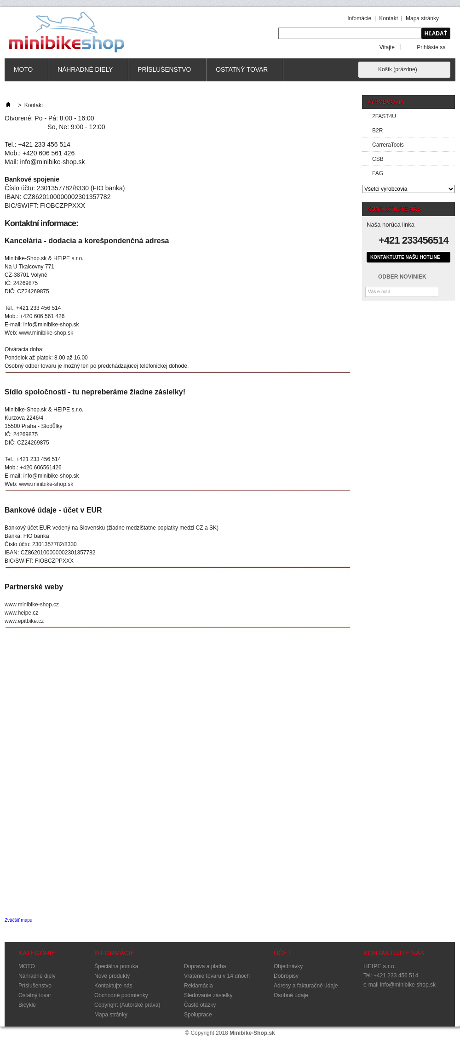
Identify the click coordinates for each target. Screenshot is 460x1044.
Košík (397, 69)
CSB (378, 159)
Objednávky (288, 966)
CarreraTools (388, 145)
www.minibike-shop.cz (32, 604)
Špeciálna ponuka (116, 966)
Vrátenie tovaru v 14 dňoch (217, 976)
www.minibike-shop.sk (46, 333)
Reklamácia (198, 985)
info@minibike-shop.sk (408, 984)
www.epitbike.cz (24, 621)
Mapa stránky (422, 18)
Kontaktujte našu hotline (405, 257)
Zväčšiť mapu (18, 920)
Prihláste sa (431, 47)
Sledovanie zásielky (208, 995)
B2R (377, 130)
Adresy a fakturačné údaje (306, 985)
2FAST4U (384, 116)
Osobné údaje (291, 995)
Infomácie (359, 18)
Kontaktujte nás (113, 985)
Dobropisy (286, 976)
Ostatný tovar (242, 73)
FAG (377, 173)
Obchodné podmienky (121, 995)
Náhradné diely (85, 73)
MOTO (23, 73)
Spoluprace (198, 1014)
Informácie (114, 953)
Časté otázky (200, 1005)
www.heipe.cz (21, 613)
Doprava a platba (205, 966)
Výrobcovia (385, 102)
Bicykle (27, 1005)
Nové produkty (112, 976)
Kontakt (388, 18)
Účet (282, 953)
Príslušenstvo (164, 73)
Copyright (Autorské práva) (127, 1005)
